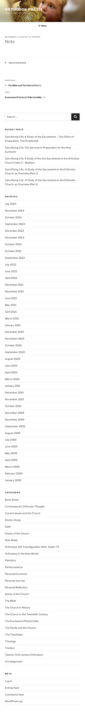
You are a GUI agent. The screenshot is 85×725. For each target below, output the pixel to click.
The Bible (10, 600)
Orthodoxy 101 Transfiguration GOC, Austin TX (32, 546)
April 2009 (11, 460)
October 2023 (13, 244)
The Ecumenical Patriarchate (22, 621)
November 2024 (14, 210)
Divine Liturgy (13, 520)
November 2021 (14, 291)
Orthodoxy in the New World (21, 553)
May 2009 (11, 453)
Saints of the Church (17, 594)
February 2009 (13, 473)
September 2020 (15, 352)
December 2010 (14, 392)
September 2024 (15, 224)
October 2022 (13, 251)
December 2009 (14, 412)
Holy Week (11, 540)
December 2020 (14, 331)
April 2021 (11, 311)
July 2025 (10, 203)
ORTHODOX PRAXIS (24, 9)
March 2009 (12, 466)
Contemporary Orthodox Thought (25, 506)
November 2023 (14, 237)
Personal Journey (15, 580)
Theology (10, 641)
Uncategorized (17, 63)
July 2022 (10, 264)
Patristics (10, 560)
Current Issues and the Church (22, 513)
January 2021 (13, 325)
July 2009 (11, 439)
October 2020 (13, 345)
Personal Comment (16, 573)
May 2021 (10, 305)
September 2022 (15, 257)
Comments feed (14, 694)
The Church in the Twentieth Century (26, 614)
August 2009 (12, 433)
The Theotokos (14, 634)
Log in (8, 681)
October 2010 (13, 406)
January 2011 (12, 385)
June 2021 (11, 298)
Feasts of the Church (17, 533)
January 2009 (13, 480)
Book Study (12, 499)
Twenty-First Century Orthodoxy (24, 654)
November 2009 (14, 419)
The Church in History (17, 607)
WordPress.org (14, 701)
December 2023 (14, 230)
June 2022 (11, 271)
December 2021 (14, 284)
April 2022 (11, 278)
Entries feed (12, 687)
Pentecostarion (14, 567)
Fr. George (34, 37)
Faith (8, 526)
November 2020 (14, 338)
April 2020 (11, 372)
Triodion (10, 648)
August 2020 (12, 358)
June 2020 (11, 365)
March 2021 (12, 318)
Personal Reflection (16, 587)
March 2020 (12, 379)
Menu (42, 26)
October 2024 (13, 217)
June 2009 (11, 446)
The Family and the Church (20, 627)
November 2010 (14, 399)
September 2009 (15, 426)
